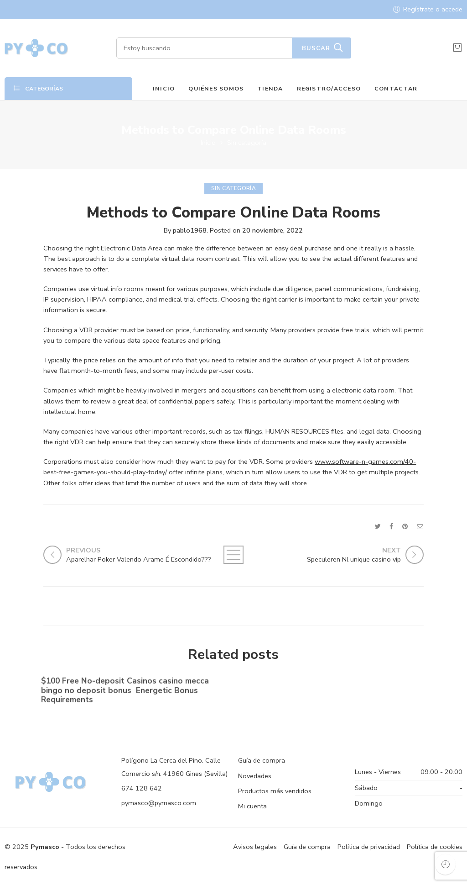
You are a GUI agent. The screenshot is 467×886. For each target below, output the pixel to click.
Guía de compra (261, 760)
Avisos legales (255, 846)
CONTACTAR (395, 88)
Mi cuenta (252, 806)
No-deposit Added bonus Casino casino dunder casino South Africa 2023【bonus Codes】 (326, 688)
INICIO (164, 88)
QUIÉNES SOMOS (216, 88)
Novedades (254, 775)
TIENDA (270, 88)
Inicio (208, 142)
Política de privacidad (368, 846)
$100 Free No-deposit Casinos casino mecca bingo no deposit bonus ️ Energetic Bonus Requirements (125, 692)
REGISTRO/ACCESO (329, 88)
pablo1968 (190, 230)
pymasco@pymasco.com (158, 802)
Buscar (316, 48)
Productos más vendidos (274, 791)
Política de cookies (434, 846)
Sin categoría (246, 142)
